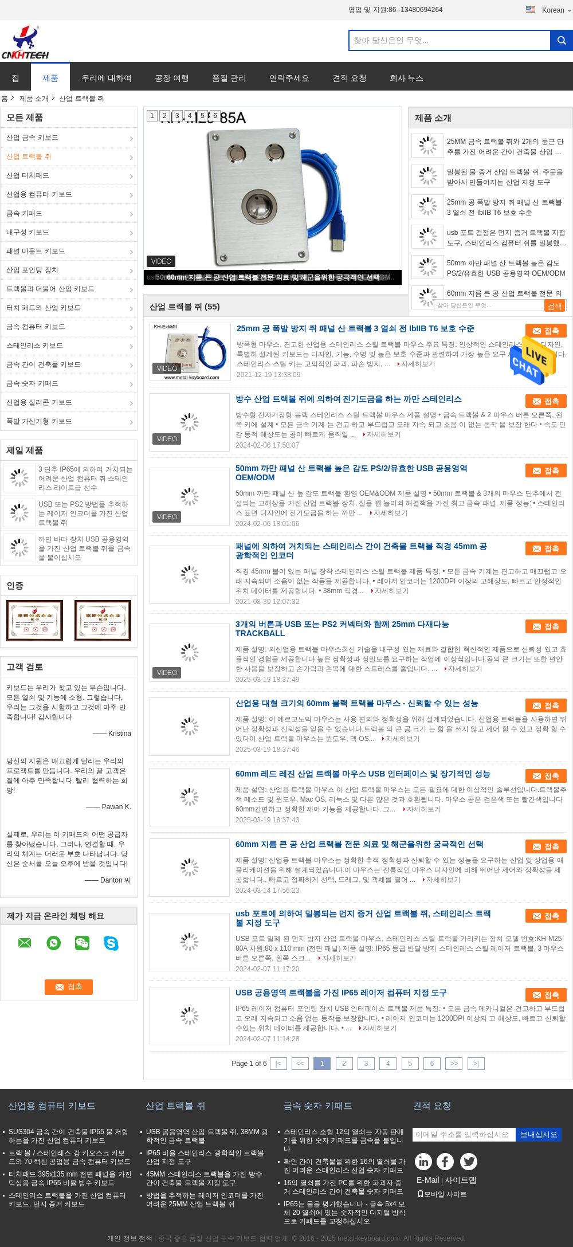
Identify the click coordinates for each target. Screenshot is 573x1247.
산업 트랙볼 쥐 (29, 156)
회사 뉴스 (407, 78)
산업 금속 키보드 (32, 138)
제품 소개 (34, 99)
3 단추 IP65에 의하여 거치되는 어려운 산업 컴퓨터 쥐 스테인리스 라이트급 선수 (85, 478)
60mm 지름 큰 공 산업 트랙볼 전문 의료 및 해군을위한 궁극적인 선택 (273, 277)
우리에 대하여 (106, 78)
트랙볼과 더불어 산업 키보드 (50, 289)
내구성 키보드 (27, 232)
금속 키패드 (24, 213)
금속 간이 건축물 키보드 (43, 364)
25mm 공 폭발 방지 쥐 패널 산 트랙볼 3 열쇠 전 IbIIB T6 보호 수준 (504, 207)
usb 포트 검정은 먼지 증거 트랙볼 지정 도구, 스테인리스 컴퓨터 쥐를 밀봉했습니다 (507, 238)
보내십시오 (539, 1134)
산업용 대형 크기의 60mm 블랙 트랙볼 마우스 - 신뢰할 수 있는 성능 (357, 703)
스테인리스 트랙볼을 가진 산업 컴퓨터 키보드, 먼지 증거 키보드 (67, 1199)
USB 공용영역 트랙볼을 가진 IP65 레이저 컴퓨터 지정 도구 (341, 992)
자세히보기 (418, 364)
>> (454, 1064)
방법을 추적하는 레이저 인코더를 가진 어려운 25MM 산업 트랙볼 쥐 (205, 1199)
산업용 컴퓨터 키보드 (39, 194)
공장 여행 (172, 78)
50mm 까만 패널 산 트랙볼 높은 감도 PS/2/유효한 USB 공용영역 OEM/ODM (506, 268)
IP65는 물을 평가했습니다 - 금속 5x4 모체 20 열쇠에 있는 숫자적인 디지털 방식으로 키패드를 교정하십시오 (345, 1212)
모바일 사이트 (442, 1194)
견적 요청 (349, 78)
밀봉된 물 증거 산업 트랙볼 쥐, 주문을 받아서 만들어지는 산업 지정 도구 (505, 177)
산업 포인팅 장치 (32, 270)
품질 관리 (229, 78)
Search (561, 40)
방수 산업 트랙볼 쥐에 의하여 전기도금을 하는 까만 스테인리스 (349, 398)
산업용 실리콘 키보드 (39, 402)
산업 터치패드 (27, 175)
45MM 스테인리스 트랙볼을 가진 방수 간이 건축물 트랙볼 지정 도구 (204, 1178)
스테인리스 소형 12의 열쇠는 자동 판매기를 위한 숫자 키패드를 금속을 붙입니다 (344, 1140)
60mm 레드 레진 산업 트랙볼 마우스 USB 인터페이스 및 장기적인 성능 (363, 773)
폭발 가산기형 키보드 (39, 421)
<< (300, 1064)
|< (278, 1064)
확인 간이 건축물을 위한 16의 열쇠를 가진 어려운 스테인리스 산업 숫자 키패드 (345, 1166)
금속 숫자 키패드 (32, 383)
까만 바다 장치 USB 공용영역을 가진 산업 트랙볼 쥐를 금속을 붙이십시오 (84, 548)
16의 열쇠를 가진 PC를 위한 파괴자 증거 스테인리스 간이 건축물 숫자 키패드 (343, 1187)
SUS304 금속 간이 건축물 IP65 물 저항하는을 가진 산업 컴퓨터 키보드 (68, 1136)
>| (476, 1064)
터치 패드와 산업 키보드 (43, 308)
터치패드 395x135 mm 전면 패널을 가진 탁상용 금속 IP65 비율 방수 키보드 (70, 1178)
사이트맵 (461, 1180)
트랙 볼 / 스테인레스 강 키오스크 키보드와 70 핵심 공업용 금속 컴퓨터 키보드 (70, 1157)
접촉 (551, 331)
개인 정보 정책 (129, 1238)
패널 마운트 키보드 (35, 251)
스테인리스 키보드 (34, 346)
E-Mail (428, 1180)
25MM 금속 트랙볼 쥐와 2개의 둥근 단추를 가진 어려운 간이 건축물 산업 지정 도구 (505, 147)
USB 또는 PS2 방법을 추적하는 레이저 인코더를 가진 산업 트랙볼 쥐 (83, 513)
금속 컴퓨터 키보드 (35, 327)
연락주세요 (289, 78)
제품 (50, 78)
